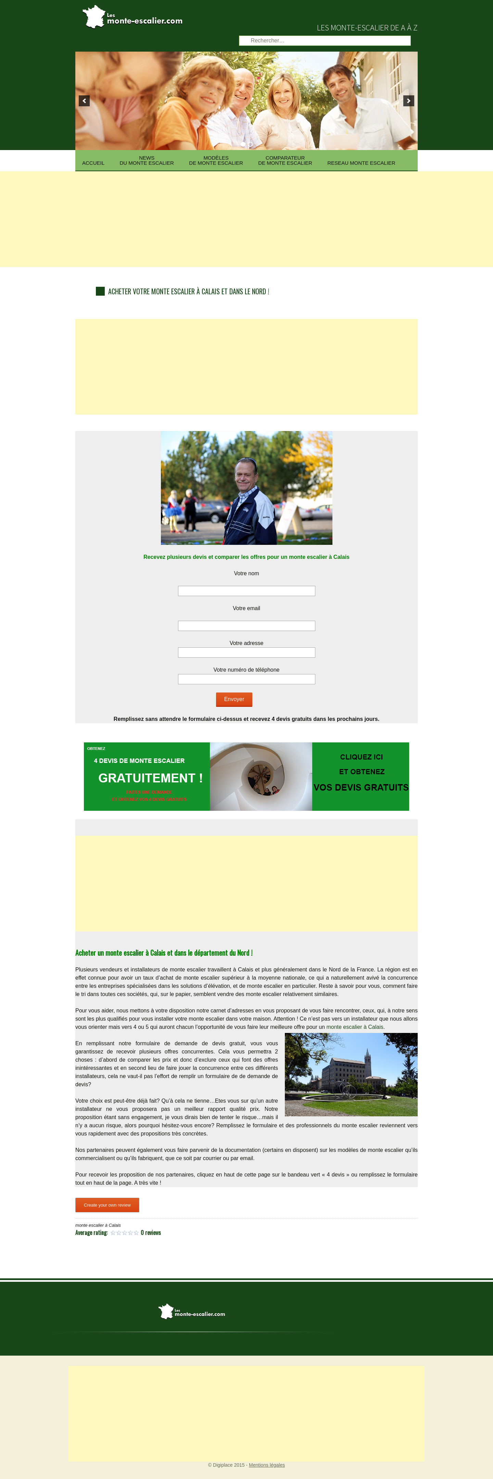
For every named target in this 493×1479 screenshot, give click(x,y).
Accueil (93, 163)
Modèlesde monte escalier (216, 160)
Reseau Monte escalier (361, 163)
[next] (408, 100)
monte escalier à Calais (354, 1027)
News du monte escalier (146, 160)
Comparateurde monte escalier (285, 160)
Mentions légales (267, 1465)
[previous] (84, 100)
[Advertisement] (246, 219)
